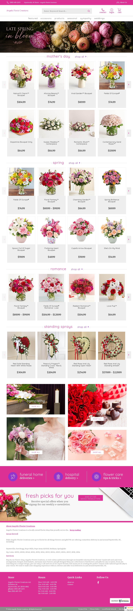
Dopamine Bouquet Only (21, 142)
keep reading (75, 530)
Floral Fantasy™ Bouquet (51, 201)
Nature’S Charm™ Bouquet (21, 94)
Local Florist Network (109, 609)
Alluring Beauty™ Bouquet (51, 94)
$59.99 (21, 256)
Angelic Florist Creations (17, 10)
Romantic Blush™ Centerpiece (81, 143)
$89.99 (81, 102)
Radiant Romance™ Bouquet (81, 307)
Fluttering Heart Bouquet (51, 249)
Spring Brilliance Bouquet (112, 201)
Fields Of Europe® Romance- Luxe (51, 307)
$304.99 (21, 372)
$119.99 (112, 150)
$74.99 (51, 102)
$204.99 (51, 372)
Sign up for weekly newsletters (90, 498)
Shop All (79, 56)
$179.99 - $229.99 (112, 372)
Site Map (122, 609)
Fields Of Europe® (112, 93)
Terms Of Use (82, 609)
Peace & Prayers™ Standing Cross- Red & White (51, 366)
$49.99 (51, 256)
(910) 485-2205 (15, 2)
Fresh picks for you (50, 499)
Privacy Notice (95, 609)
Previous (4, 84)
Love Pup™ (112, 306)
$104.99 (21, 102)
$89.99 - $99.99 (51, 208)
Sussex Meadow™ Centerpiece (51, 143)
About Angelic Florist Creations (20, 526)
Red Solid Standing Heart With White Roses (21, 365)
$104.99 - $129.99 (51, 314)
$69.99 (111, 208)
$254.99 (81, 372)
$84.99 (51, 150)
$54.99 (111, 256)
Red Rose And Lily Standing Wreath (112, 365)
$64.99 (21, 150)
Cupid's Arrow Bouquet (82, 248)
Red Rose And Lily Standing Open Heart (81, 365)
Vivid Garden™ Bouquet (81, 93)
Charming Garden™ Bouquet (81, 201)
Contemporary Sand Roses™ (112, 143)
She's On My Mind (112, 248)
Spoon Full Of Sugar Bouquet (21, 249)
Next (129, 84)
